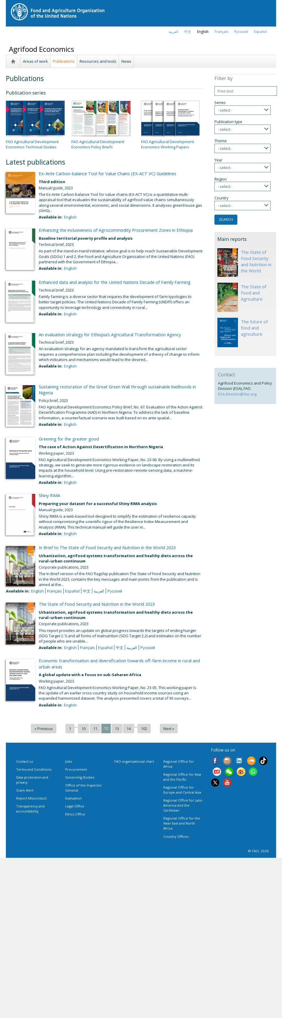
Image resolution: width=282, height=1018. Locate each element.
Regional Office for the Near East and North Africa (181, 823)
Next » (168, 728)
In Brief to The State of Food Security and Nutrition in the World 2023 (107, 547)
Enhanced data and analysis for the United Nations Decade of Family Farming (115, 282)
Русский (241, 31)
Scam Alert (24, 790)
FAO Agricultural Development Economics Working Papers (167, 144)
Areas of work (35, 61)
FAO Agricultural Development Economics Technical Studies (32, 144)
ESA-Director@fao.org (237, 394)
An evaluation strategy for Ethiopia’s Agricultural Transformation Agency (110, 334)
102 (144, 728)
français (221, 31)
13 (117, 728)
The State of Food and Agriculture (253, 293)
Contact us (24, 761)
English (70, 217)
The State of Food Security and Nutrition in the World (256, 261)
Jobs (68, 761)
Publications (64, 61)
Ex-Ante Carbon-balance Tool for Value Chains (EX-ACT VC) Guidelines (107, 173)
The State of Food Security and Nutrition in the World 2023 (97, 604)
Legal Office (74, 806)
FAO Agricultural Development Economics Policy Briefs (97, 144)
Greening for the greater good (69, 439)
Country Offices (176, 836)
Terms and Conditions (33, 769)
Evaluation (73, 798)
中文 (187, 31)
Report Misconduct (31, 798)
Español (260, 31)
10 (83, 728)
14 (129, 728)
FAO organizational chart (134, 761)
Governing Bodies (79, 777)
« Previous (43, 728)
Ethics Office (75, 814)
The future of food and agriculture (254, 328)
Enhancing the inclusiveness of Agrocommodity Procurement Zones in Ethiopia (116, 230)
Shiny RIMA (49, 495)
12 (106, 728)
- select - (225, 110)
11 (95, 728)
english (203, 31)
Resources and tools (98, 61)
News (126, 61)
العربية (173, 31)
